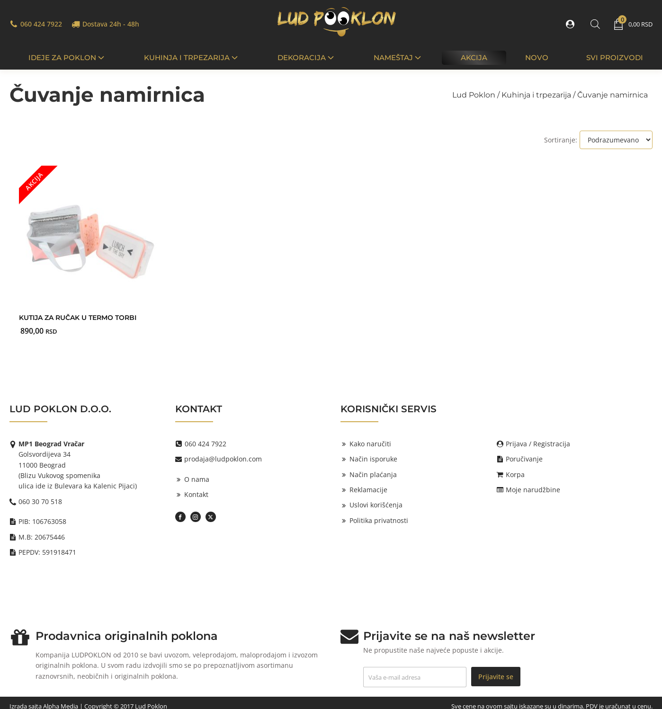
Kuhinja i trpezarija (192, 57)
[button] (572, 24)
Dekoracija (306, 57)
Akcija (474, 57)
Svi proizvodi (614, 57)
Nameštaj (398, 57)
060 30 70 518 (40, 501)
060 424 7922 (41, 23)
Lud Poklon (473, 94)
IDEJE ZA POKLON (67, 57)
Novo (536, 57)
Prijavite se (495, 676)
